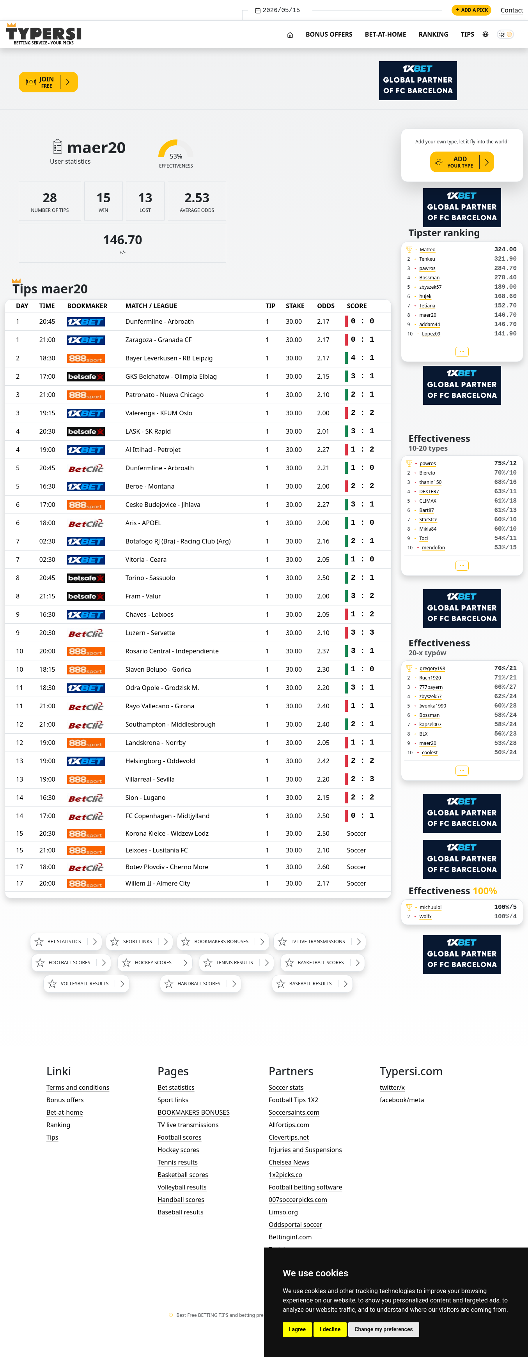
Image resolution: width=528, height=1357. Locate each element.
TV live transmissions (188, 1125)
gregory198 (432, 668)
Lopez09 (431, 333)
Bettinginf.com (290, 1237)
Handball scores (181, 1199)
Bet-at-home (385, 34)
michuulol (431, 907)
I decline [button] (330, 1329)
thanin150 (430, 482)
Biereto (427, 472)
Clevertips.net (289, 1137)
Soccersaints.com (294, 1112)
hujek (425, 296)
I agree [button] (297, 1329)
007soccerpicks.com (298, 1199)
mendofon (433, 547)
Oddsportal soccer (295, 1224)
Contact (512, 10)
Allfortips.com (289, 1125)
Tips (467, 34)
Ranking (433, 34)
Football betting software (305, 1187)
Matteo (428, 249)
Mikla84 (427, 529)
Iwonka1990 (432, 705)
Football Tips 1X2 (293, 1100)
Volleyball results (182, 1187)
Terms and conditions (77, 1087)
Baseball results (181, 1212)
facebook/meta (402, 1100)
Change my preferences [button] (383, 1329)
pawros (427, 268)
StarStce (428, 519)
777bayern (431, 687)
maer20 (427, 315)
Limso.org (283, 1212)
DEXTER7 (429, 491)
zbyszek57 (430, 287)
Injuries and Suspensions (305, 1149)
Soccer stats (286, 1087)
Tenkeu (427, 259)
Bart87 (426, 510)
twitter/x (392, 1087)
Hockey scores (178, 1149)
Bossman (429, 277)
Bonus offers (329, 34)
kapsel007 (430, 724)
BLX (423, 734)
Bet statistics (176, 1087)
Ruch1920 (430, 677)
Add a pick (471, 10)
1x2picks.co (285, 1174)
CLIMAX (427, 501)
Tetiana (427, 305)
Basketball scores (183, 1174)
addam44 (429, 324)
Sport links (173, 1100)
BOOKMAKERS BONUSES (194, 1112)
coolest (430, 752)
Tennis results (178, 1162)
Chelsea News (289, 1162)
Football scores (180, 1137)
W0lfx (425, 916)
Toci (423, 538)
